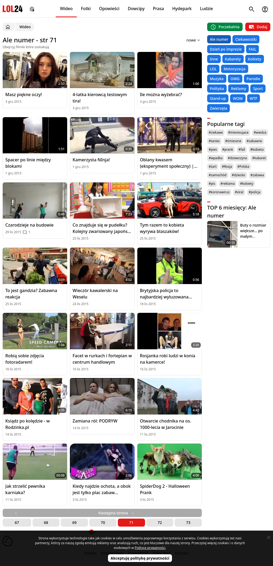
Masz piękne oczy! (23, 94)
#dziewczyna (237, 158)
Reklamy (238, 88)
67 (17, 522)
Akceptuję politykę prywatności (140, 558)
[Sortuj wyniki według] (186, 40)
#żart (212, 166)
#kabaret (259, 158)
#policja (254, 192)
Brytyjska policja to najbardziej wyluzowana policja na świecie (164, 294)
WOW (238, 98)
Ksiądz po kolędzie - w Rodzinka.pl (27, 424)
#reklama (227, 183)
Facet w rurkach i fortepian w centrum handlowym (102, 359)
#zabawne (254, 141)
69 (74, 522)
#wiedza (260, 132)
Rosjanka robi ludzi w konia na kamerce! (167, 359)
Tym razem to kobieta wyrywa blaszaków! (162, 228)
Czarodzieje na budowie (29, 225)
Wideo (66, 8)
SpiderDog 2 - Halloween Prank (165, 489)
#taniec (214, 141)
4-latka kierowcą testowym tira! (100, 98)
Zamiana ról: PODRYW (95, 421)
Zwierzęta (218, 108)
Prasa (158, 8)
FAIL (252, 49)
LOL (213, 68)
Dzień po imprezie (226, 49)
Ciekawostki (245, 39)
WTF (253, 98)
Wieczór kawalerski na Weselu (95, 294)
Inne (214, 58)
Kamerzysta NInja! (91, 160)
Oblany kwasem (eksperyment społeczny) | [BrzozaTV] (167, 163)
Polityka (217, 88)
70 (103, 522)
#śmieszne (233, 141)
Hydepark (182, 8)
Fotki (86, 8)
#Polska (243, 166)
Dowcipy (136, 8)
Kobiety (255, 58)
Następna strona (116, 512)
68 (46, 522)
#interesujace (238, 132)
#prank (227, 149)
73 (188, 522)
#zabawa (257, 175)
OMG (235, 78)
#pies (213, 149)
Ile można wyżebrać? (161, 94)
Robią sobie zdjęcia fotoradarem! (24, 359)
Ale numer (219, 39)
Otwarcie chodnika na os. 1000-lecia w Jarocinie (165, 424)
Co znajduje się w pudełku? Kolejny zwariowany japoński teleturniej (102, 228)
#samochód (218, 175)
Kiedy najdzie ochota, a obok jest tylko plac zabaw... (102, 489)
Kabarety (233, 58)
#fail (241, 149)
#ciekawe (216, 132)
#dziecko (238, 175)
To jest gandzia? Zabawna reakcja (31, 294)
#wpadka (216, 158)
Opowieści (109, 8)
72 (160, 522)
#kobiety (246, 183)
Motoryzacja (235, 68)
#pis (212, 183)
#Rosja (227, 166)
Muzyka (217, 78)
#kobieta (257, 149)
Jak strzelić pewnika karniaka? (25, 489)
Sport (258, 88)
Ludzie (206, 8)
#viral (239, 192)
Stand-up (218, 98)
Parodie (253, 78)
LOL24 (13, 8)
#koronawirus (219, 192)
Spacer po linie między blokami (28, 163)
